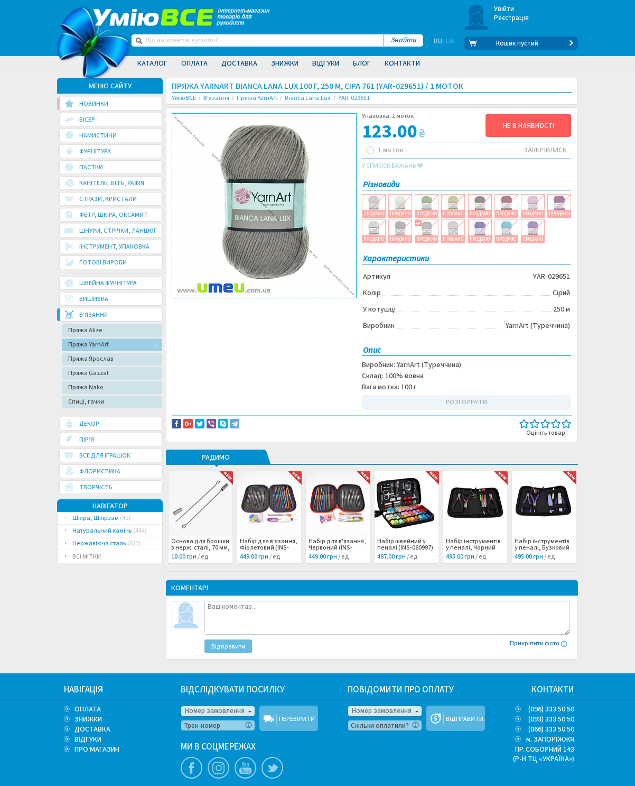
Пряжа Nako (86, 387)
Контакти (402, 63)
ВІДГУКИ (87, 739)
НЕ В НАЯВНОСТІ (528, 126)
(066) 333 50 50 (551, 729)
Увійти (504, 9)
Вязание (193, 318)
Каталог (152, 63)
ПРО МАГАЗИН (96, 749)
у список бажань (392, 166)
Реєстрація (511, 18)
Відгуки (325, 63)
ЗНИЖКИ (88, 719)
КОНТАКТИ (552, 689)
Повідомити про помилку (302, 307)
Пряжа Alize (85, 330)
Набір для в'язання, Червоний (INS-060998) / (337, 547)
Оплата (194, 63)
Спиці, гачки (86, 401)
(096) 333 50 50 (551, 709)
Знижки (284, 63)
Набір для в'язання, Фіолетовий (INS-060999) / (268, 547)
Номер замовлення (215, 711)
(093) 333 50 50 (551, 719)
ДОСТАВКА (92, 729)
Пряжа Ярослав (91, 358)
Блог (362, 63)
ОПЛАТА (87, 709)
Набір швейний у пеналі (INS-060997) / (405, 547)
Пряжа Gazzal (88, 373)
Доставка (239, 63)
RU (438, 43)
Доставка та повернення (217, 307)
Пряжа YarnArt (88, 344)
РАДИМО (216, 458)
